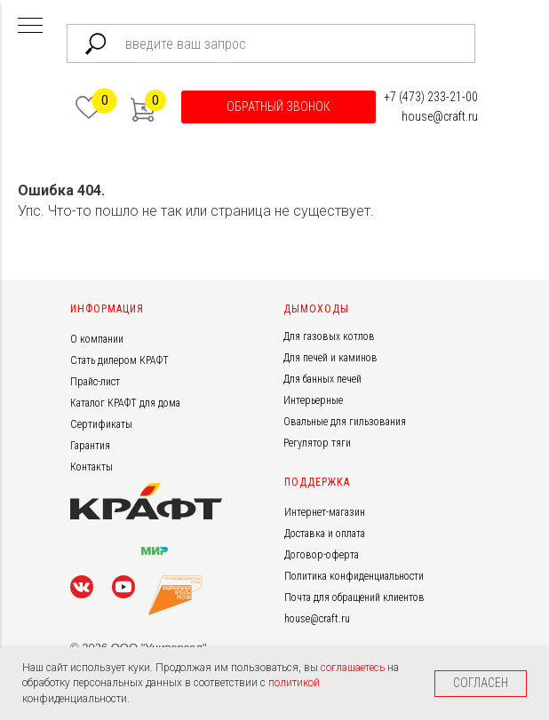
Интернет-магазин (324, 512)
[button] (278, 107)
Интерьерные (313, 400)
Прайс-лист (95, 382)
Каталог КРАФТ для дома (125, 403)
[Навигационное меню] (30, 27)
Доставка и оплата (324, 533)
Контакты (91, 467)
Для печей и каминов (330, 358)
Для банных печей (322, 379)
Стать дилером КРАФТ (119, 360)
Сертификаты (101, 424)
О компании (96, 339)
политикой (294, 682)
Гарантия (90, 445)
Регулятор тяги (317, 443)
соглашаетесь (354, 667)
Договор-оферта (321, 555)
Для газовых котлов (329, 336)
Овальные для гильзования (344, 421)
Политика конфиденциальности (354, 576)
